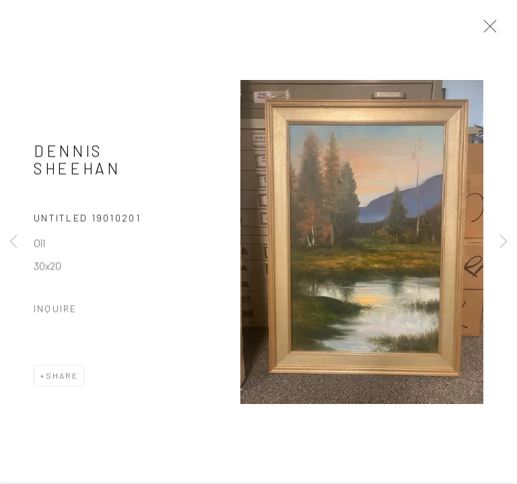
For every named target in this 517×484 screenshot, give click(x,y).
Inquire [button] (55, 310)
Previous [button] (13, 242)
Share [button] (62, 377)
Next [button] (503, 242)
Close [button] (487, 30)
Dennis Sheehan (77, 161)
